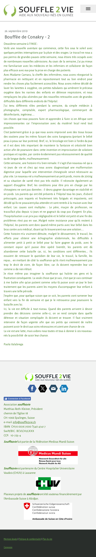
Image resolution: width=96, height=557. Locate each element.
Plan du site (47, 539)
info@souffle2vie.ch (24, 422)
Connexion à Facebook (17, 398)
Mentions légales (10, 539)
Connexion (8, 547)
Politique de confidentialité (30, 539)
